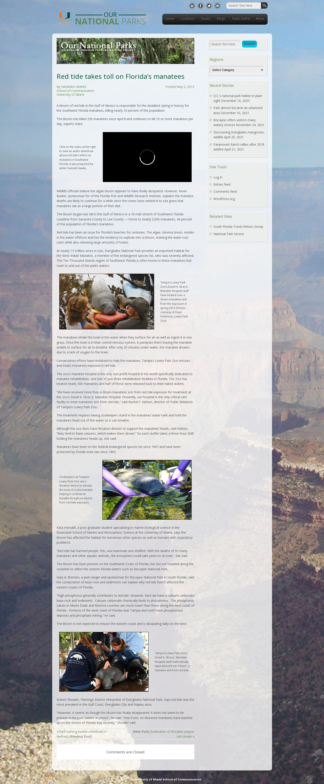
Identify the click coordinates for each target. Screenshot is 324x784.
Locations (188, 18)
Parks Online (241, 18)
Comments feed (225, 191)
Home (169, 18)
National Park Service (228, 234)
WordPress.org (224, 199)
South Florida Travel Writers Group (238, 226)
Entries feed (222, 184)
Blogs (221, 18)
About (260, 18)
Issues (205, 18)
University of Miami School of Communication (167, 779)
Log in (217, 177)
